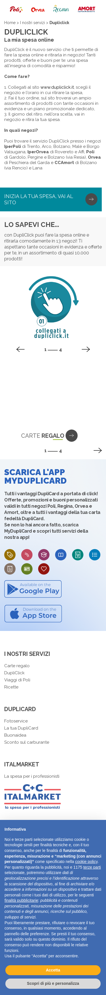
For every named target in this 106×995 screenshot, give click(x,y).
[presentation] (20, 349)
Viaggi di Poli (17, 680)
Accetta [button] (53, 970)
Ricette (11, 687)
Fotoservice (16, 721)
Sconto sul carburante (26, 742)
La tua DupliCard (21, 728)
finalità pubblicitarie (21, 900)
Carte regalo (17, 665)
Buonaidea (15, 735)
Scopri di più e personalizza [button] (53, 983)
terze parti (92, 867)
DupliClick (14, 672)
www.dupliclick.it (57, 87)
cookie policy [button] (86, 861)
